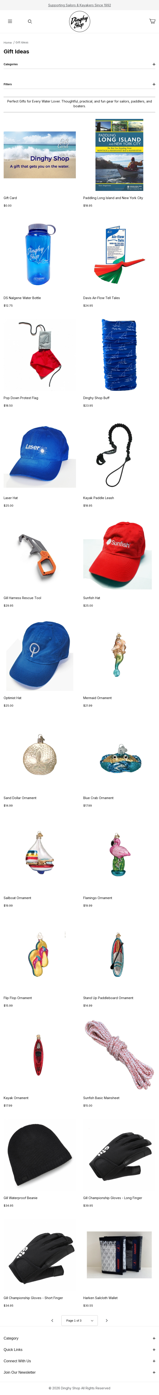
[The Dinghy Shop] (79, 21)
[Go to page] (79, 1320)
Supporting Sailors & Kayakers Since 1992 (79, 5)
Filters (79, 84)
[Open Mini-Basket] (154, 21)
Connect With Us (79, 1361)
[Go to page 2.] (106, 1320)
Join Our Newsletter (79, 1372)
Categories (79, 64)
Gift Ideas (21, 42)
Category (79, 1338)
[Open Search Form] (30, 21)
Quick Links (79, 1350)
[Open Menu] (10, 21)
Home (8, 42)
